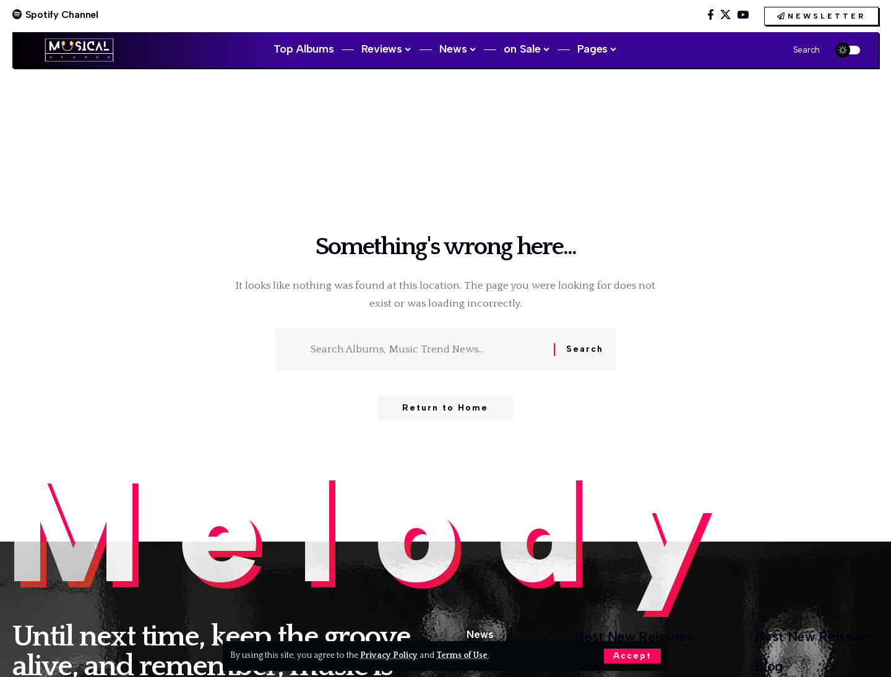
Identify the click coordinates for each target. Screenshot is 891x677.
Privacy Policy (389, 655)
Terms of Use (462, 655)
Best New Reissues (634, 636)
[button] (632, 656)
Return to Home (445, 407)
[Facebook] (710, 15)
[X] (725, 15)
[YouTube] (743, 15)
